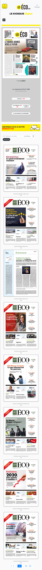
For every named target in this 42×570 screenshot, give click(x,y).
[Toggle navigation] (4, 20)
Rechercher (6, 139)
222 (26, 566)
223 (30, 566)
